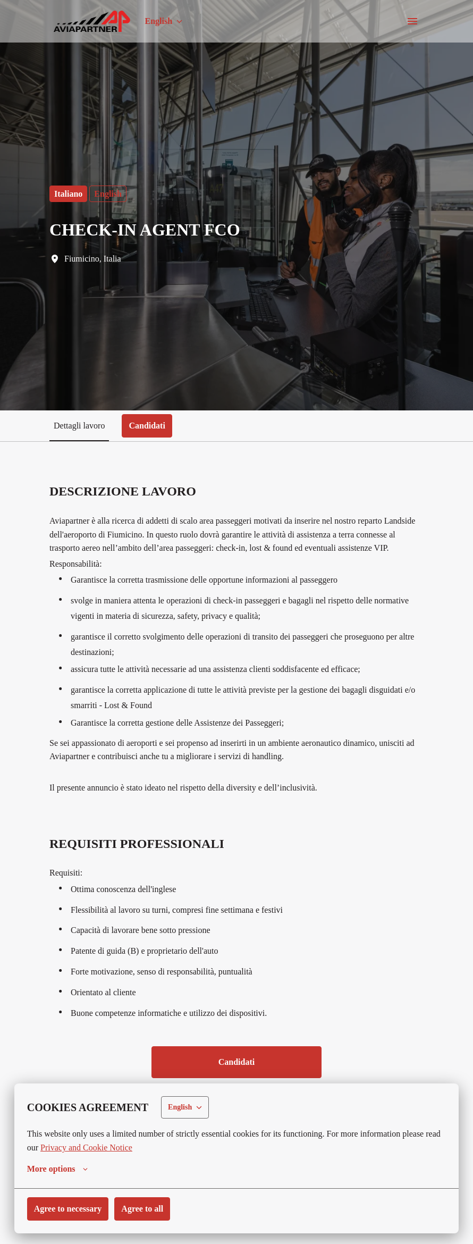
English (110, 194)
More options (59, 1169)
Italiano (69, 194)
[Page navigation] (412, 21)
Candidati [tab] (151, 426)
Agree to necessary (71, 1209)
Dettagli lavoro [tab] (81, 426)
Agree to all (150, 1209)
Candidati (236, 1076)
